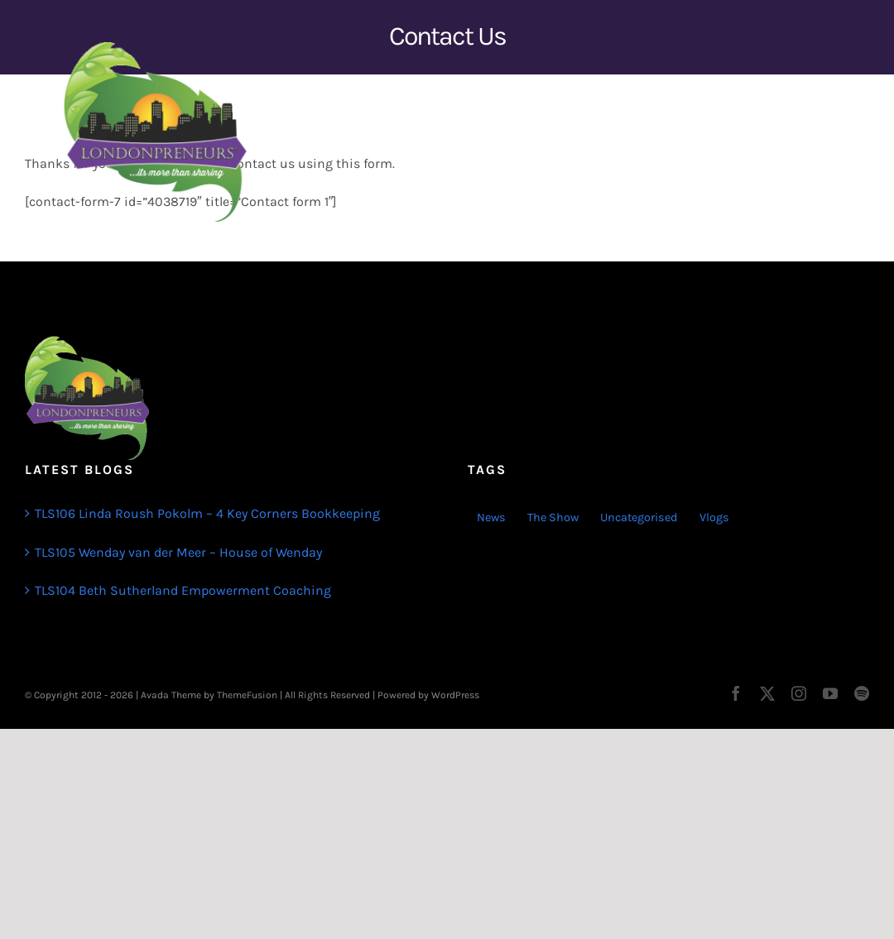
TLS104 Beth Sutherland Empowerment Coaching (183, 590)
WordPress (455, 695)
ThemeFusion (247, 695)
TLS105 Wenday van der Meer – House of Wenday (178, 552)
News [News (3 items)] (491, 517)
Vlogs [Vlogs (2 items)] (714, 517)
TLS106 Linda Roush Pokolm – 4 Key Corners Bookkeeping (207, 513)
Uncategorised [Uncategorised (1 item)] (639, 517)
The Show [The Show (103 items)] (553, 517)
